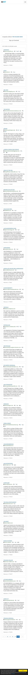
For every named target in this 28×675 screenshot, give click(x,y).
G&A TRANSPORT (8, 384)
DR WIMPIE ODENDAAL (9, 365)
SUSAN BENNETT (8, 287)
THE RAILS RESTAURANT (10, 502)
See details (13, 673)
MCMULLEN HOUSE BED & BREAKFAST (13, 268)
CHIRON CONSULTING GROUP (11, 149)
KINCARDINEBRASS (9, 444)
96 (7, 636)
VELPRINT (6, 521)
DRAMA (5, 128)
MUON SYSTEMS (8, 540)
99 (15, 636)
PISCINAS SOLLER (8, 560)
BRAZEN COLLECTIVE (9, 189)
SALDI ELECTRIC (8, 209)
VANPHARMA (7, 247)
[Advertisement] (14, 19)
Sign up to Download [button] (14, 40)
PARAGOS (6, 404)
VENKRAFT (6, 49)
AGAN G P (6, 598)
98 (12, 636)
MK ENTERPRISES (8, 463)
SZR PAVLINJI (7, 345)
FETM (5, 70)
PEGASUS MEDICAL (9, 618)
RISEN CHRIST (7, 423)
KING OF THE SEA (8, 170)
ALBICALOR (6, 482)
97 (10, 636)
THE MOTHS (7, 109)
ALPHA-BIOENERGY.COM (10, 228)
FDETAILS (6, 307)
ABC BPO (6, 90)
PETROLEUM (7, 325)
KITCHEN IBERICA (8, 579)
